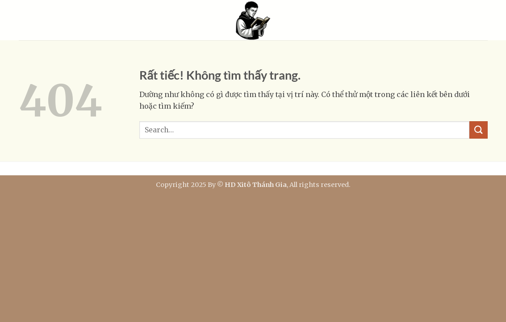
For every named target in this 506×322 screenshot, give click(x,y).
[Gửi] (478, 130)
